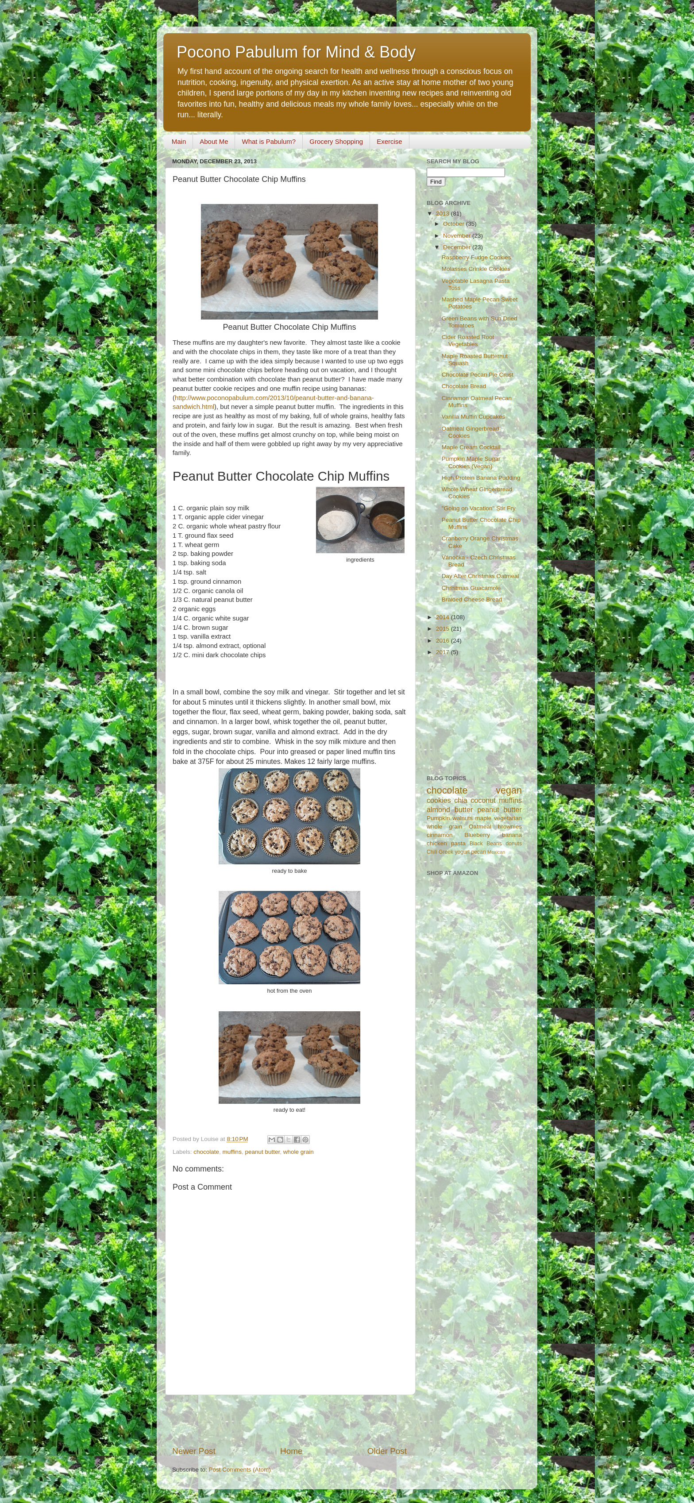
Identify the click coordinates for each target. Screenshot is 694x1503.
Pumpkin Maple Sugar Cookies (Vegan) (471, 462)
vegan (509, 790)
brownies (510, 826)
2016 (443, 640)
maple (483, 818)
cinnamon (440, 835)
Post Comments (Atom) (240, 1469)
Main (179, 141)
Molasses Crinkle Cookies (476, 269)
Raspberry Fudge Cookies (476, 257)
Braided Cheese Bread (472, 599)
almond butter (450, 809)
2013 (443, 213)
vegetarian (508, 818)
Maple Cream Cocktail (471, 447)
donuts (514, 843)
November (457, 235)
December (457, 247)
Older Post (387, 1451)
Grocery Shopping (336, 141)
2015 (443, 628)
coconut (483, 800)
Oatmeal (480, 826)
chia (460, 800)
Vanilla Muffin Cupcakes (473, 416)
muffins (232, 1151)
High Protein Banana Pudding (481, 477)
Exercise (389, 141)
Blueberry (477, 835)
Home (291, 1451)
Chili (432, 852)
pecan (478, 852)
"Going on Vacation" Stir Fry (479, 508)
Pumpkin (438, 818)
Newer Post (194, 1451)
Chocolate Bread (464, 386)
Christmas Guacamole (471, 588)
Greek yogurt (454, 852)
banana (512, 835)
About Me (214, 141)
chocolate (206, 1151)
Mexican (496, 852)
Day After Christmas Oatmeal (480, 576)
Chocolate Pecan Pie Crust (477, 374)
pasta (458, 843)
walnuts (462, 818)
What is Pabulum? (269, 141)
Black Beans (486, 843)
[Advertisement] (289, 1420)
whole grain (298, 1151)
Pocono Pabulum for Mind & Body (296, 52)
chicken (437, 843)
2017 (443, 652)
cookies (439, 800)
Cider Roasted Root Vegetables (468, 340)
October (454, 223)
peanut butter (262, 1151)
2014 (443, 617)
